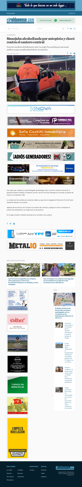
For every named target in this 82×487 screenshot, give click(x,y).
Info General (10, 476)
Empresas (20, 473)
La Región (20, 470)
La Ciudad (9, 470)
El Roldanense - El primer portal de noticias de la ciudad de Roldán (20, 20)
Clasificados (21, 476)
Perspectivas (10, 480)
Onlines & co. (70, 475)
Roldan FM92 (11, 13)
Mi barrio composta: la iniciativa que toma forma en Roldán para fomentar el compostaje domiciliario (69, 375)
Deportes (9, 473)
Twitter (43, 473)
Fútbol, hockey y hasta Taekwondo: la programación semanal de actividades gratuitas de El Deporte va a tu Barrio (69, 353)
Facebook (43, 470)
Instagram (43, 476)
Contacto (72, 13)
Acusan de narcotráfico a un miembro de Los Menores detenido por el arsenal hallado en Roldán (69, 330)
